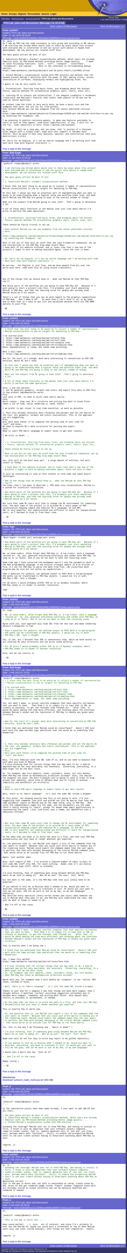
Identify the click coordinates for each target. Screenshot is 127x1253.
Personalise (33, 14)
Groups (13, 14)
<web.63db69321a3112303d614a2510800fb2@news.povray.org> (47, 1162)
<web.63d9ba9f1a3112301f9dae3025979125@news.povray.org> (46, 160)
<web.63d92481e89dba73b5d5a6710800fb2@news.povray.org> (46, 38)
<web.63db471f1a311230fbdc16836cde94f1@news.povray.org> (46, 1094)
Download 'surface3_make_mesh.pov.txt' (23, 1080)
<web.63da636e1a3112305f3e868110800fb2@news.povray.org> (46, 926)
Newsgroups (18, 19)
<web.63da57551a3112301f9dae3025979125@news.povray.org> (47, 675)
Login (53, 14)
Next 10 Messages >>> (112, 26)
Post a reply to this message (17, 149)
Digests (22, 14)
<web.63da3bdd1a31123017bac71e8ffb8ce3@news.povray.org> (47, 534)
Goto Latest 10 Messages (63, 26)
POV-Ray (5, 19)
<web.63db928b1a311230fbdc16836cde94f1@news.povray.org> (47, 1207)
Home (4, 14)
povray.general (33, 19)
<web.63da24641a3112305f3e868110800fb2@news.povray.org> (46, 326)
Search (45, 14)
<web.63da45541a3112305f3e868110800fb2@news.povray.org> (46, 607)
